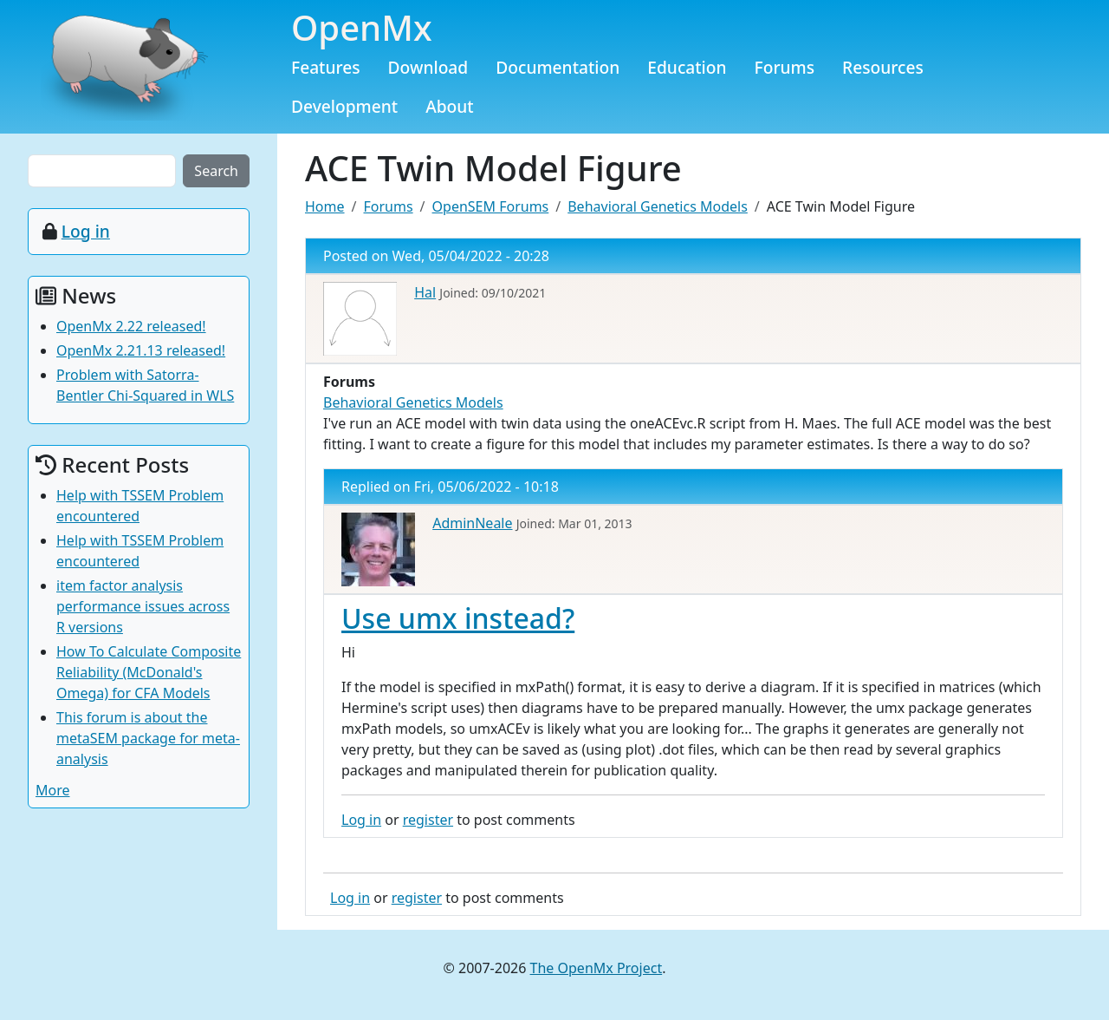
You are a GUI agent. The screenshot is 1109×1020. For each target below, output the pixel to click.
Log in (361, 819)
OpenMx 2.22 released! (131, 326)
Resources (883, 67)
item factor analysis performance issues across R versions (143, 606)
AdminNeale (472, 523)
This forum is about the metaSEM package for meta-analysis (148, 738)
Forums (785, 67)
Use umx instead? (457, 618)
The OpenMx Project (596, 968)
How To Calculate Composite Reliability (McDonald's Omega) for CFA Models (148, 672)
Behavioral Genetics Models (657, 206)
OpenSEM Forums (490, 206)
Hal (425, 292)
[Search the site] (102, 170)
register (428, 819)
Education (686, 67)
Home (325, 206)
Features (325, 67)
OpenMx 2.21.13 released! (140, 350)
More (53, 790)
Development (344, 106)
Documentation (557, 67)
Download (428, 67)
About (449, 106)
